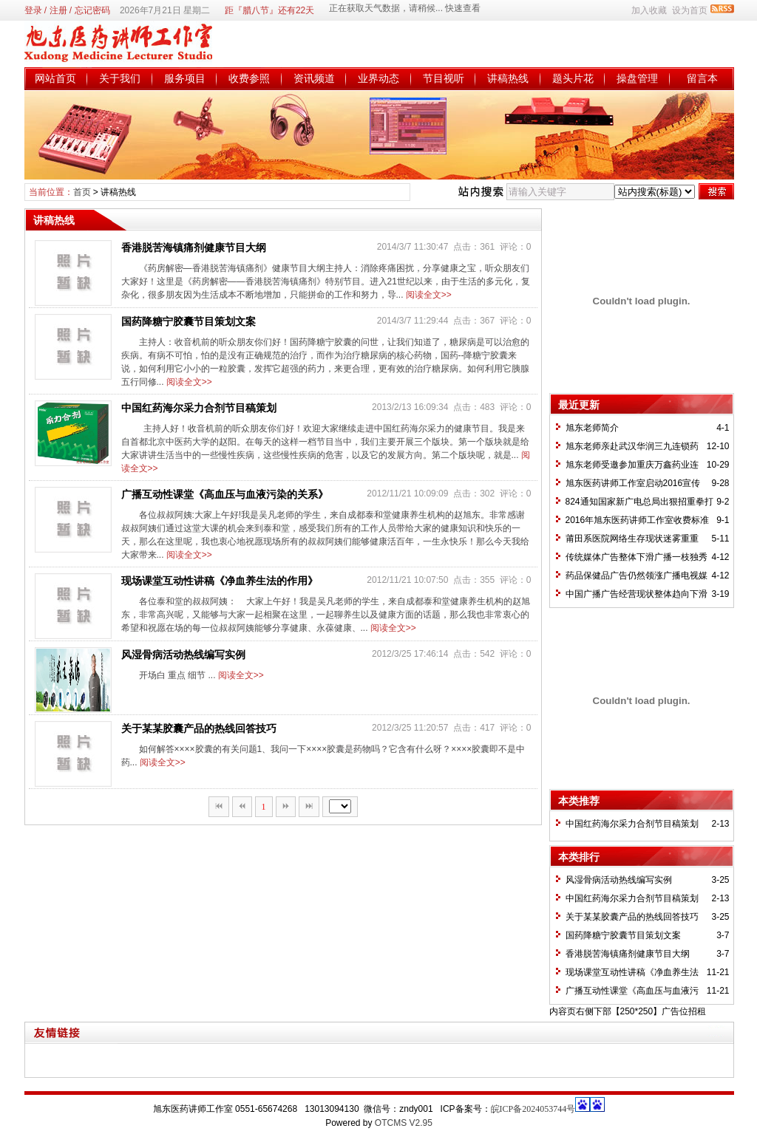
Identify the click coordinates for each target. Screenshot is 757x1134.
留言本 (702, 78)
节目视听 (443, 78)
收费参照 (249, 78)
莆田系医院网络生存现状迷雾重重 (632, 538)
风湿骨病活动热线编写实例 (183, 654)
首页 (82, 192)
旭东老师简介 (592, 428)
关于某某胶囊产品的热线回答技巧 (198, 728)
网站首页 (55, 78)
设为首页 (689, 10)
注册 (58, 10)
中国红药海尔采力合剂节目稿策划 (198, 408)
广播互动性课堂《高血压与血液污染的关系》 (224, 494)
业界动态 (378, 78)
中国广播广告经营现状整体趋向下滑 (636, 594)
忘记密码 (92, 10)
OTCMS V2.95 (403, 1123)
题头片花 (573, 78)
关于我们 (119, 78)
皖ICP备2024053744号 (533, 1109)
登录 (33, 10)
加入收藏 (649, 10)
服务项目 (185, 78)
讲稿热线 (508, 78)
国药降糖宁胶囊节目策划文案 (188, 321)
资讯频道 (314, 78)
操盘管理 (637, 78)
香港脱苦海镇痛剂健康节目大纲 (193, 247)
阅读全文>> (429, 295)
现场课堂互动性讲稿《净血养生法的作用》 (219, 581)
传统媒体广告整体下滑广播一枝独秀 (636, 557)
